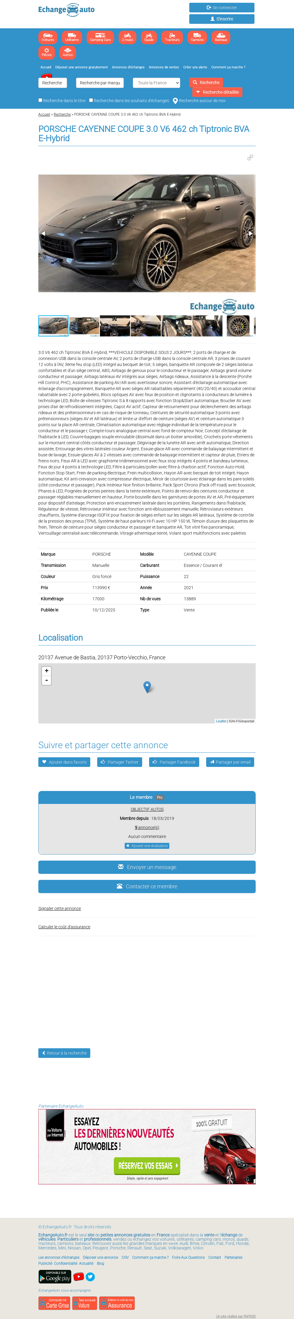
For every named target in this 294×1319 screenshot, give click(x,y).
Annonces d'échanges (128, 67)
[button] (250, 157)
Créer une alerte (195, 67)
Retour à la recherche (64, 1053)
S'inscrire (221, 19)
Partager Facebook (174, 762)
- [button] (46, 680)
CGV (125, 1257)
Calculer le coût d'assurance (64, 926)
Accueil (45, 67)
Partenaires (233, 1257)
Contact (214, 1257)
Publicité (45, 1263)
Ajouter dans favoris (64, 762)
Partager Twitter (120, 762)
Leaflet (221, 721)
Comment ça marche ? (228, 67)
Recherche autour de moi (199, 100)
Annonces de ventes (164, 67)
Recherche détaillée (217, 92)
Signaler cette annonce (59, 908)
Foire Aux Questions (188, 1257)
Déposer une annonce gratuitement (81, 67)
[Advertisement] (147, 987)
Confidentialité (65, 1263)
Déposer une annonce (100, 1257)
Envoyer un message (147, 867)
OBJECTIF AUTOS (147, 809)
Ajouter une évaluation (147, 846)
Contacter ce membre (147, 886)
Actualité (86, 1263)
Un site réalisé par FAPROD (236, 1316)
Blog (100, 1263)
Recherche (206, 82)
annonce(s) (147, 827)
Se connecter (222, 7)
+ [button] (47, 671)
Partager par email (230, 762)
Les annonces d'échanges (58, 1257)
